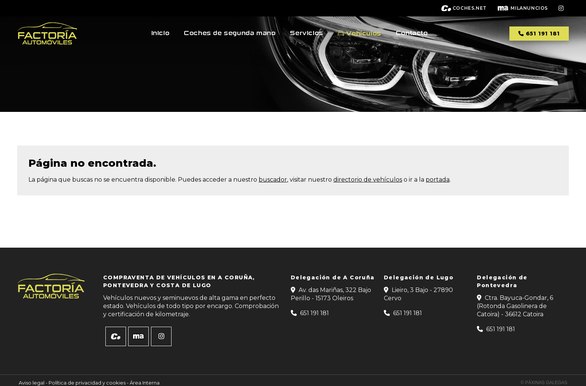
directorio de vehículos (367, 179)
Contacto (412, 33)
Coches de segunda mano (229, 33)
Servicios (306, 33)
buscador (273, 179)
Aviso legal (31, 383)
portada (438, 179)
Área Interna (145, 383)
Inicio (160, 33)
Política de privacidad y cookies (87, 383)
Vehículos (363, 33)
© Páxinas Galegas (544, 382)
